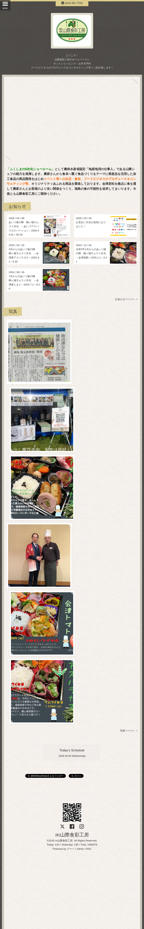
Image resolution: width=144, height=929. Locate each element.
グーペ (71, 530)
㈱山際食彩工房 (72, 516)
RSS (88, 530)
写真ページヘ (128, 412)
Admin (80, 530)
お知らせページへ (126, 299)
